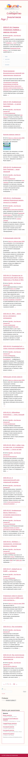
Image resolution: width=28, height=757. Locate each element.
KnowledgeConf (7, 359)
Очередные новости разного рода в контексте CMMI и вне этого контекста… (13, 598)
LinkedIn (17, 12)
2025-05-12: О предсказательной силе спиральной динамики (11, 480)
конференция (6, 527)
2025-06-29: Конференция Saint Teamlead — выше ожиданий (12, 169)
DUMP (11, 560)
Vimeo (14, 12)
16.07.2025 (7, 59)
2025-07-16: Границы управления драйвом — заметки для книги (12, 29)
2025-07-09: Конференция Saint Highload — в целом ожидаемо (12, 104)
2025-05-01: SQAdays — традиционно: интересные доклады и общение (12, 544)
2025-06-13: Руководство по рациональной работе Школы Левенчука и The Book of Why (13, 278)
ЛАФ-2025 (15, 327)
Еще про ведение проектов (10, 456)
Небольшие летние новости (12, 377)
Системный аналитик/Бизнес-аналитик (10, 719)
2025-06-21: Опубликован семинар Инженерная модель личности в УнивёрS (13, 200)
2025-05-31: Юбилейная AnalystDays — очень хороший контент (13, 415)
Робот (6, 56)
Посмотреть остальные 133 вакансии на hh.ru (12, 737)
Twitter (10, 12)
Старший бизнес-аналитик (10, 723)
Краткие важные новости (11, 134)
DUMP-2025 (19, 560)
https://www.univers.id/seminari (15, 209)
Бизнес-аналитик (7, 715)
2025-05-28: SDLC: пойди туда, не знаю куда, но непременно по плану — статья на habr (14, 447)
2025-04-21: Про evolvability (12, 626)
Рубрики (4, 700)
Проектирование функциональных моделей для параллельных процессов (13, 73)
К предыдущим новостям (11, 238)
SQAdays (12, 556)
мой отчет (13, 288)
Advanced (3, 693)
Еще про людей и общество (10, 666)
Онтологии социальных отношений (11, 299)
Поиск (4, 689)
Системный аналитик (8, 726)
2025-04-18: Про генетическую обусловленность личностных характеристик (13, 657)
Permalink (7, 64)
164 (14, 684)
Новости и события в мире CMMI (16, 138)
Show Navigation (22, 13)
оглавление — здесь (11, 43)
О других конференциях (9, 113)
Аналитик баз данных (8, 733)
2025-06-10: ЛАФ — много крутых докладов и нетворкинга (12, 316)
